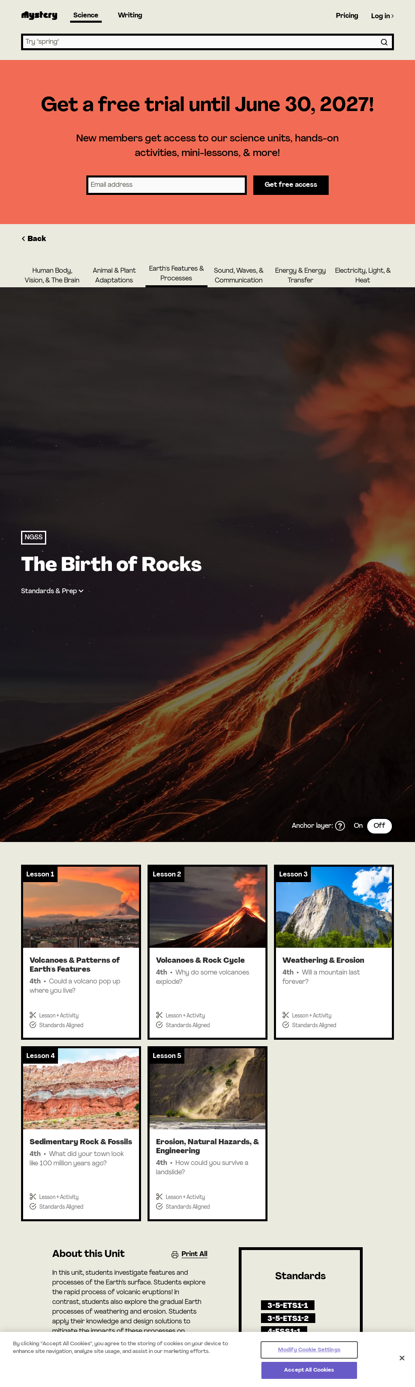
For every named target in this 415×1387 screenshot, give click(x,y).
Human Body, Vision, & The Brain (52, 276)
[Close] (402, 1364)
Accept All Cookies (309, 1376)
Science (85, 16)
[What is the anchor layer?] (340, 826)
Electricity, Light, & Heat (363, 276)
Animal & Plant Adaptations (114, 276)
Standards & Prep (49, 591)
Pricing (347, 16)
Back (33, 239)
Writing (130, 16)
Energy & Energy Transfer (300, 276)
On (358, 826)
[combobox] (207, 42)
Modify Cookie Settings (309, 1355)
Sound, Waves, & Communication (238, 276)
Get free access (291, 185)
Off (379, 826)
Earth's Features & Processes (176, 274)
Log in (382, 16)
